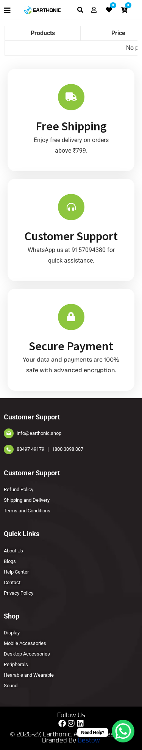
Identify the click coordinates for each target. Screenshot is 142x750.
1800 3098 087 (67, 449)
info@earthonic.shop (39, 433)
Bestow (89, 741)
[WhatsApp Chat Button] (123, 731)
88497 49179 (30, 449)
